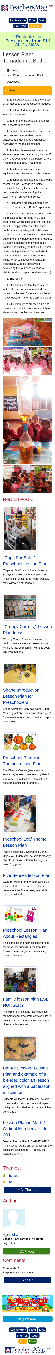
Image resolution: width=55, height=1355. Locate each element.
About (34, 1335)
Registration (18, 20)
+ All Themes (27, 1190)
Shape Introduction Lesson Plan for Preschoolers (21, 696)
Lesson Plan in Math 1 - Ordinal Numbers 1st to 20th (25, 1128)
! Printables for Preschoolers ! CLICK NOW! (27, 40)
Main (42, 20)
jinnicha (12, 1234)
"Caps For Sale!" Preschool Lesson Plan (25, 560)
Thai (11, 90)
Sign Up (27, 1280)
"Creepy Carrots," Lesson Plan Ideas (27, 629)
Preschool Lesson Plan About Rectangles (25, 933)
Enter (32, 20)
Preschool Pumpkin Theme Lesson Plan (22, 760)
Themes (12, 1175)
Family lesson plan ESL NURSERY (25, 1002)
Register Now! (27, 1319)
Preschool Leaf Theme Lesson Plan (24, 842)
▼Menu (35, 26)
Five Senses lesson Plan (27, 875)
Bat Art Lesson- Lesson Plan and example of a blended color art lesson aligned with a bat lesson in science (27, 1080)
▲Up (22, 1341)
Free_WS (20, 26)
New (42, 1330)
